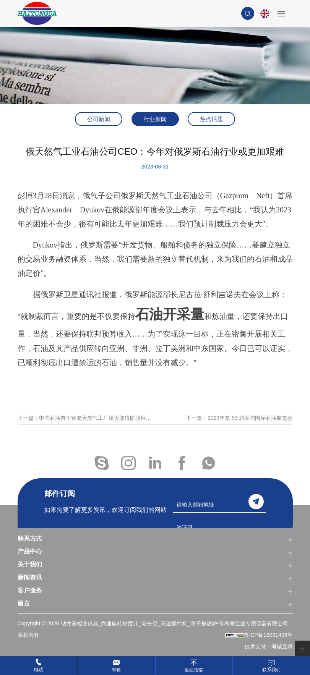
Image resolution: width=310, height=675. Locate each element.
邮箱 (116, 669)
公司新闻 (98, 119)
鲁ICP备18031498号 (268, 635)
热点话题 (211, 119)
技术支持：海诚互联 (269, 646)
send (256, 502)
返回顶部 (194, 669)
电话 (38, 669)
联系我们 (271, 669)
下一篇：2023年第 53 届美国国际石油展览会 (239, 425)
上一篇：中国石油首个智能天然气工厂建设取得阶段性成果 (86, 425)
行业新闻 (155, 119)
